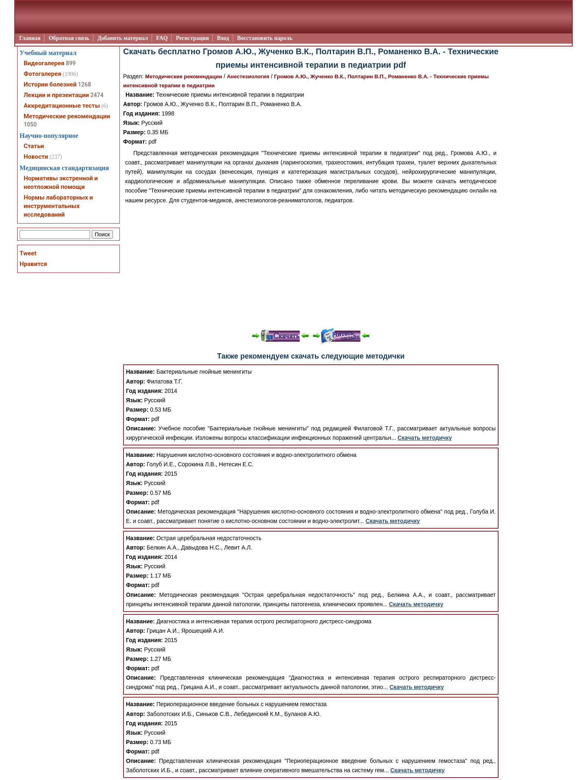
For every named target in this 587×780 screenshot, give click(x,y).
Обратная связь (69, 38)
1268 (84, 84)
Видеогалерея (44, 63)
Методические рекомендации (183, 76)
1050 (30, 124)
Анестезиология (248, 76)
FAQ (162, 38)
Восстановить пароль (265, 38)
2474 (97, 95)
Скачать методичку (424, 437)
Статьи (34, 146)
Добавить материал (122, 38)
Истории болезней (50, 84)
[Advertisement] (311, 266)
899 (70, 63)
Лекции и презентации (56, 95)
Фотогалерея (42, 74)
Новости (36, 156)
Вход (223, 38)
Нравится (33, 264)
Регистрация (192, 38)
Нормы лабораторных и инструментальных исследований (58, 206)
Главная (29, 38)
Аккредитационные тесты (62, 105)
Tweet (28, 253)
